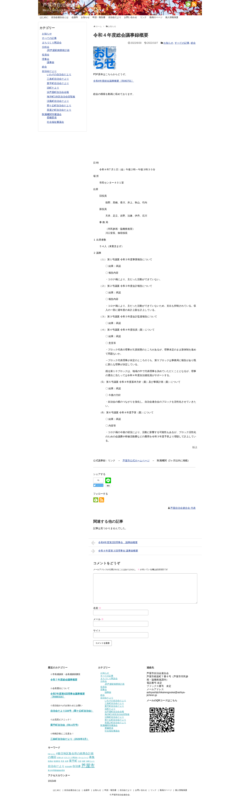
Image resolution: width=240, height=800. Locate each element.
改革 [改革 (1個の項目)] (66, 761)
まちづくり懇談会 (52, 42)
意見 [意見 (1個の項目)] (62, 761)
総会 (193, 43)
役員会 (45, 54)
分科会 (45, 47)
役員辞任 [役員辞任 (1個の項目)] (57, 761)
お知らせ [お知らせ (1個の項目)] (60, 757)
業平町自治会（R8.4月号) (64, 725)
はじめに (44, 17)
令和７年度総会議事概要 (63, 679)
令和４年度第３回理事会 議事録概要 (114, 551)
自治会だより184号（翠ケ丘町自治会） (72, 711)
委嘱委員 (52, 117)
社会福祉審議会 (55, 122)
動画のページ (156, 17)
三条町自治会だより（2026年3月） (69, 739)
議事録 (50, 62)
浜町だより (53, 87)
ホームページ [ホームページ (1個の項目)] (83, 757)
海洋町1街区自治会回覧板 (61, 96)
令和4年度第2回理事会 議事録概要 (114, 542)
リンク (143, 17)
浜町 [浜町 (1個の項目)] (83, 761)
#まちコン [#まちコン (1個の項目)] (52, 754)
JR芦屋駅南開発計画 (58, 50)
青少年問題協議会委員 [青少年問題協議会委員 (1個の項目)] (56, 770)
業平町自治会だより (58, 83)
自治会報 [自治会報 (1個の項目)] (68, 766)
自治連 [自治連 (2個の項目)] (76, 766)
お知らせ (85, 17)
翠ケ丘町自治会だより (59, 105)
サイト (97, 630)
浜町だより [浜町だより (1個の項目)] (90, 761)
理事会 (45, 59)
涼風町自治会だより (58, 101)
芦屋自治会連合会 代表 (182, 508)
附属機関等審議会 (52, 114)
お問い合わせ (130, 17)
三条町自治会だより (58, 79)
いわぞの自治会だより (59, 74)
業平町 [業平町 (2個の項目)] (73, 760)
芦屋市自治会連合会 (63, 4)
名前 (97, 608)
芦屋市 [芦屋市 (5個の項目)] (88, 765)
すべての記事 (182, 43)
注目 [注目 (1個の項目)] (79, 761)
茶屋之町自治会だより (59, 110)
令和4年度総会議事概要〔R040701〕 (113, 81)
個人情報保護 (171, 17)
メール (98, 619)
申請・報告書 (98, 17)
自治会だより (114, 17)
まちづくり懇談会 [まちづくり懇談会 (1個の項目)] (71, 757)
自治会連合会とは (59, 17)
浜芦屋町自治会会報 (58, 92)
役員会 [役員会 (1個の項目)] (50, 761)
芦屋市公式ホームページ (136, 460)
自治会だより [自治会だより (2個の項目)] (56, 766)
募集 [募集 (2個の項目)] (92, 757)
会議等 (74, 17)
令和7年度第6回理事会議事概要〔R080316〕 (67, 695)
